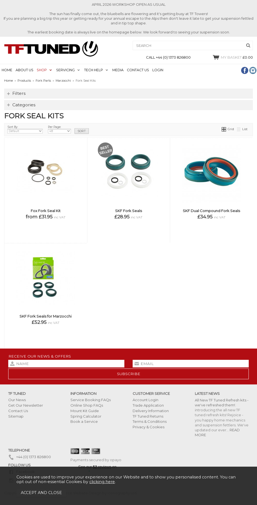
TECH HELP (93, 70)
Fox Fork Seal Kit (46, 211)
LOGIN (157, 70)
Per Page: (59, 129)
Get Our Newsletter (25, 405)
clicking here (102, 481)
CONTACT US (138, 70)
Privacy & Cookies (148, 427)
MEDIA (118, 70)
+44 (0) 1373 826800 (29, 457)
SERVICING (65, 70)
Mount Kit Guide (84, 411)
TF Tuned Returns (148, 416)
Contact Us (18, 411)
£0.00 (232, 57)
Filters (18, 93)
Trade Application (148, 405)
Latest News (207, 393)
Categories (23, 104)
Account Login (145, 400)
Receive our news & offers (39, 356)
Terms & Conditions (150, 421)
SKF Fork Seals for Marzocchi (45, 316)
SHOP (42, 70)
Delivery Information (151, 411)
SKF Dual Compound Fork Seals (211, 211)
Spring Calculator (85, 416)
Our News (17, 400)
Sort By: (25, 129)
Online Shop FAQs (86, 405)
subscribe (128, 374)
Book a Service (84, 421)
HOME (7, 70)
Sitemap (16, 416)
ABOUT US (24, 70)
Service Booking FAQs (90, 400)
